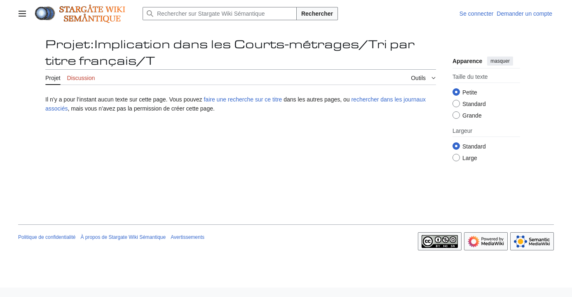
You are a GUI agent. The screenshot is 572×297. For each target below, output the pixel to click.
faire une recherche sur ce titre (243, 99)
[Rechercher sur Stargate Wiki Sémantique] (220, 13)
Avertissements (187, 237)
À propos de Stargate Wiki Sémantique (123, 237)
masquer (500, 61)
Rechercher (317, 13)
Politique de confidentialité (46, 237)
